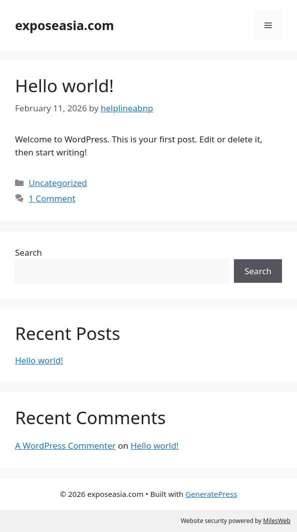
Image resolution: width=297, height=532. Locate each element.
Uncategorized (58, 183)
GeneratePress (211, 494)
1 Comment (52, 198)
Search (28, 252)
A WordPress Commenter (65, 445)
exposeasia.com (64, 25)
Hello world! (64, 85)
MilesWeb (276, 520)
